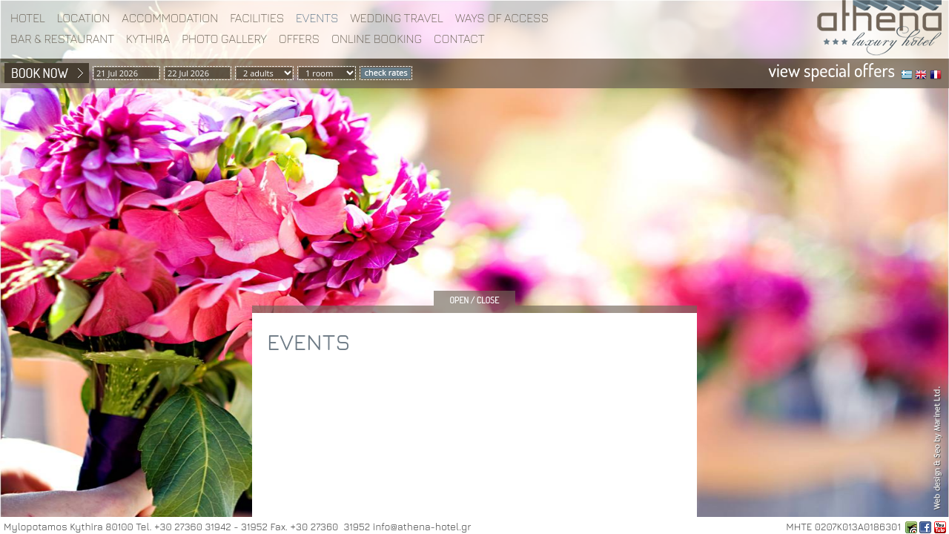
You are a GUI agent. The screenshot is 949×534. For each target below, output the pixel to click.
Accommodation (170, 17)
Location (83, 17)
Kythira (148, 38)
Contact (459, 38)
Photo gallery (224, 38)
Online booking (376, 38)
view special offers (832, 70)
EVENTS (317, 17)
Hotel (27, 17)
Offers (299, 38)
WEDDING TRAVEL (396, 17)
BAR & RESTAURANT (62, 38)
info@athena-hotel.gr (422, 527)
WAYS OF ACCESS (502, 17)
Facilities (257, 17)
